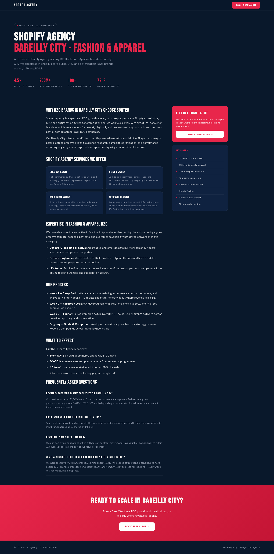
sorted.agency (230, 547)
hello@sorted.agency (249, 547)
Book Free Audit (246, 5)
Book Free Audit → (137, 526)
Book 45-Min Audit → (200, 134)
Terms (54, 547)
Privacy (46, 547)
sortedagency (26, 5)
